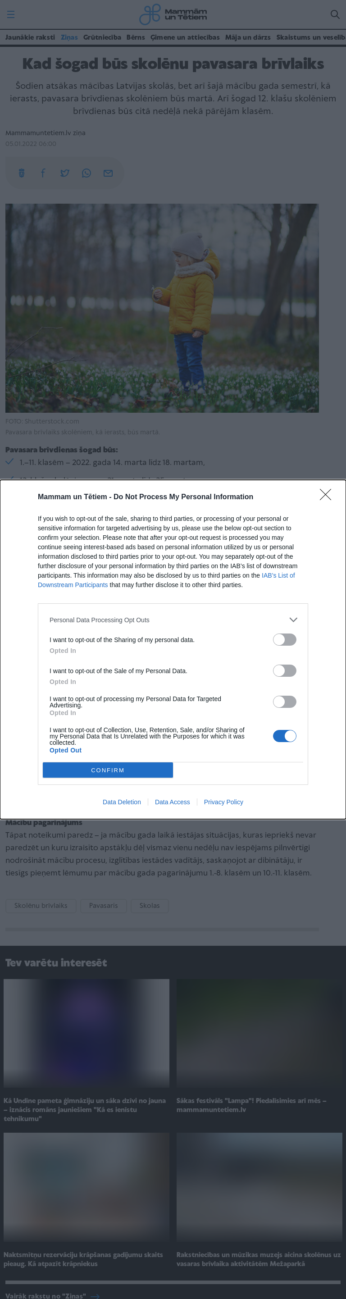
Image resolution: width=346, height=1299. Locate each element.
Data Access (172, 802)
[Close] (328, 497)
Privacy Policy (223, 802)
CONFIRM (108, 770)
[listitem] (173, 619)
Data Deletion (122, 802)
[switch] (284, 640)
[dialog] (173, 649)
